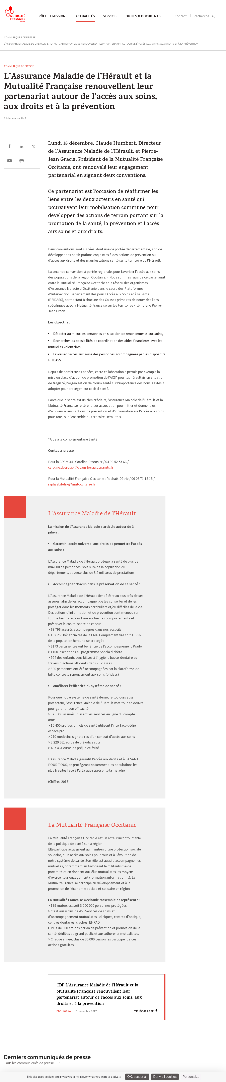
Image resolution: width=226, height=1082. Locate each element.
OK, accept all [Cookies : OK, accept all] (137, 1076)
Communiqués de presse (19, 37)
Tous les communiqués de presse (32, 1063)
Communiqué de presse (19, 66)
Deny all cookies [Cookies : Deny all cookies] (165, 1076)
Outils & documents (143, 16)
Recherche (201, 16)
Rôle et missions (53, 16)
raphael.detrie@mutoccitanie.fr (71, 484)
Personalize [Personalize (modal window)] (191, 1076)
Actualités (85, 16)
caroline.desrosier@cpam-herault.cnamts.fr (80, 468)
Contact (181, 16)
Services (110, 16)
